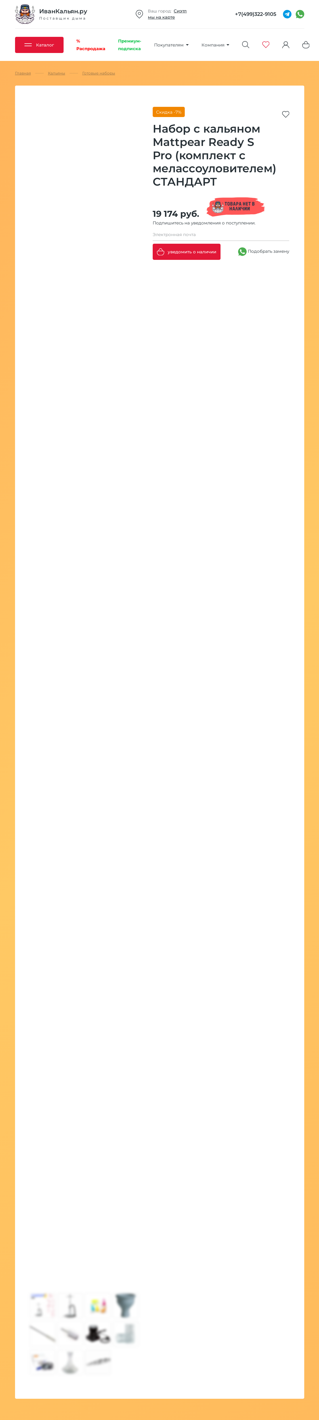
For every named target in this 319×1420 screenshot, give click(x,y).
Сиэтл (180, 11)
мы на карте (161, 17)
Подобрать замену (263, 251)
